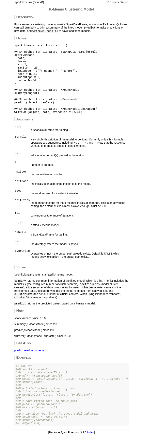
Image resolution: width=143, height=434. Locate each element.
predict (18, 350)
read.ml (28, 350)
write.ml (39, 350)
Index (90, 432)
